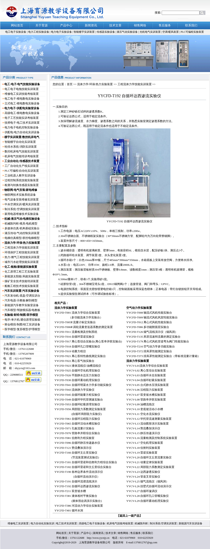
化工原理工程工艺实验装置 (22, 271)
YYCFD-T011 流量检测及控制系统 (75, 331)
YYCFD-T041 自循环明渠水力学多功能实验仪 (82, 385)
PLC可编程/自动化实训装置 (22, 170)
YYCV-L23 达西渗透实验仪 (143, 471)
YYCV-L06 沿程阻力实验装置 (144, 389)
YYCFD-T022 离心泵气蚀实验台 (74, 361)
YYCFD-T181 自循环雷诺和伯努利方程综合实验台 (85, 462)
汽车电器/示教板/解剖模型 (21, 300)
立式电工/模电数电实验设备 (22, 103)
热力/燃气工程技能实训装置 (22, 257)
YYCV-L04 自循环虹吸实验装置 (146, 380)
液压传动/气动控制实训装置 (22, 233)
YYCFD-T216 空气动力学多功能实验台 (150, 346)
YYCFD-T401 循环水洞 (68, 510)
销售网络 (123, 533)
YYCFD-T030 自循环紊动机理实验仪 (77, 380)
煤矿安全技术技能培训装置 (22, 281)
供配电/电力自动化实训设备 (22, 132)
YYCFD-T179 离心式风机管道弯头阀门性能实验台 (157, 341)
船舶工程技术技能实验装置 (22, 286)
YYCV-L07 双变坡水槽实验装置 (146, 394)
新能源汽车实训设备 (190, 523)
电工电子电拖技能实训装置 (22, 89)
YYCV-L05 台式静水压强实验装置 (147, 385)
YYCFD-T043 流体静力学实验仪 (74, 389)
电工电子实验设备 (15, 31)
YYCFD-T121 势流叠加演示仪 (73, 447)
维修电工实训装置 (18, 523)
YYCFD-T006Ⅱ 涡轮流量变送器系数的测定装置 (83, 327)
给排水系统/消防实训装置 (21, 146)
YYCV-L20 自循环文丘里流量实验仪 (149, 457)
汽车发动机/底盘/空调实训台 (22, 295)
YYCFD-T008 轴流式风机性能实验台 (149, 312)
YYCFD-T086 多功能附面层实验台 (147, 327)
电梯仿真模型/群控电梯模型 (22, 238)
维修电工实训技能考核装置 (22, 93)
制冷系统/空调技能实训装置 (22, 209)
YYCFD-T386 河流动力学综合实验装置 (78, 505)
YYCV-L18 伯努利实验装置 (143, 447)
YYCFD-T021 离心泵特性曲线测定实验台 (80, 356)
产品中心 (86, 533)
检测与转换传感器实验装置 (22, 185)
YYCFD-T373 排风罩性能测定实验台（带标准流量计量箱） (163, 356)
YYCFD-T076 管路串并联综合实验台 (77, 433)
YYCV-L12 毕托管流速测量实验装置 (149, 418)
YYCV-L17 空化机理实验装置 (144, 442)
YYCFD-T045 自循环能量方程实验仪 (77, 394)
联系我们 (147, 533)
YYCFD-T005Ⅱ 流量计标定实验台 (75, 322)
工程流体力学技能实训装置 (22, 247)
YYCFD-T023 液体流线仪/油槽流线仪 (77, 365)
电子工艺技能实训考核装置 (22, 117)
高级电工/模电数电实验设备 (22, 113)
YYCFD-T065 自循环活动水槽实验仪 (77, 423)
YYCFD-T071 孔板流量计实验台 (74, 428)
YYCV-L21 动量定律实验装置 (144, 462)
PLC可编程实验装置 (192, 31)
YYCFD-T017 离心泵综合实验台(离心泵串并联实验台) (88, 341)
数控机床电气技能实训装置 (22, 151)
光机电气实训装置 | (151, 31)
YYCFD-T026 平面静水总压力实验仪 (77, 375)
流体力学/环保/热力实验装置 (95, 84)
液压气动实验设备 (127, 31)
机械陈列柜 (141, 523)
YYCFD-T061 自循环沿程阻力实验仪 (77, 418)
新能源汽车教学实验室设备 (22, 305)
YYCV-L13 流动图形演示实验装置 (147, 423)
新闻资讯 (98, 533)
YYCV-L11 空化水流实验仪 (143, 414)
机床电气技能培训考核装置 (22, 156)
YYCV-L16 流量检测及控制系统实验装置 (151, 438)
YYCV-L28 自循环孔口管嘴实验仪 (147, 495)
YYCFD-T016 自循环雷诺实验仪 (74, 336)
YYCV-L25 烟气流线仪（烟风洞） (147, 481)
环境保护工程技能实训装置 (22, 252)
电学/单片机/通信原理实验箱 (22, 319)
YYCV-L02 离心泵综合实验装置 (146, 370)
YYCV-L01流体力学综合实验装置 (147, 365)
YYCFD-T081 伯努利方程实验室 (74, 438)
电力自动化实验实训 (42, 523)
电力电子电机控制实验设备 (22, 127)
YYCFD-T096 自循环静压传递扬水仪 (77, 442)
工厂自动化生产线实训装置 (22, 165)
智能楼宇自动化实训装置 (20, 141)
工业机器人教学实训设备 (20, 175)
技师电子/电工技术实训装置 (22, 122)
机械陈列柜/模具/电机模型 (21, 223)
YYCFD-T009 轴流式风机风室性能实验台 (152, 317)
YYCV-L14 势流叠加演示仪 (143, 428)
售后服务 (135, 533)
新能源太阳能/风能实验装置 (22, 276)
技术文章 (111, 533)
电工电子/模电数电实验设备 (22, 98)
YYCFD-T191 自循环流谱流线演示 (75, 481)
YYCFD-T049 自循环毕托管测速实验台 (78, 399)
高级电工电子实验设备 (92, 523)
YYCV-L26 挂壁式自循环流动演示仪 (149, 486)
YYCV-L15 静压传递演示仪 (143, 433)
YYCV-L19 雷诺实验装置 (141, 452)
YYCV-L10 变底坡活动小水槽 (144, 409)
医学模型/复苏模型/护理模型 (22, 329)
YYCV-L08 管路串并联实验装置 (146, 399)
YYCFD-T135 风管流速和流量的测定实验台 (153, 336)
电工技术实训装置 (66, 523)
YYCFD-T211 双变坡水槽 (70, 491)
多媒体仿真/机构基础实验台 (22, 228)
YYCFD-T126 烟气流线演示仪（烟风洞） (152, 331)
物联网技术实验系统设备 (20, 194)
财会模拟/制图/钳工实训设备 (22, 324)
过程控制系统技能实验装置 (22, 180)
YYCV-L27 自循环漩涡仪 (141, 491)
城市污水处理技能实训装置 (22, 262)
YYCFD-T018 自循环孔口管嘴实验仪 (77, 346)
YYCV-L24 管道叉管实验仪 (143, 476)
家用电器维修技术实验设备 (22, 214)
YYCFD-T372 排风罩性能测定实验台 (149, 351)
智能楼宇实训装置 (84, 31)
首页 (70, 84)
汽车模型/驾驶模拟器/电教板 (22, 310)
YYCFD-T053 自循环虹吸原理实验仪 (77, 404)
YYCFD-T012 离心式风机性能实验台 (149, 322)
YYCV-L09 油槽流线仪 (140, 404)
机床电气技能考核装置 (120, 523)
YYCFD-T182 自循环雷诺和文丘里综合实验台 (82, 467)
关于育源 (73, 533)
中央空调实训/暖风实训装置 (22, 204)
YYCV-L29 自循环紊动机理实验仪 (147, 500)
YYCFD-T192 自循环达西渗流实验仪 (77, 486)
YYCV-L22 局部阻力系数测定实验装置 (150, 467)
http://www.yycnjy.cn (98, 537)
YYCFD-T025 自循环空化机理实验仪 (77, 370)
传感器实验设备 (106, 31)
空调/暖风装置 (170, 31)
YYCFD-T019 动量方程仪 (70, 351)
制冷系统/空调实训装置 (163, 523)
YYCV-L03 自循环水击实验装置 (146, 375)
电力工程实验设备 (39, 31)
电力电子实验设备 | (62, 31)
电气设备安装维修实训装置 (22, 199)
